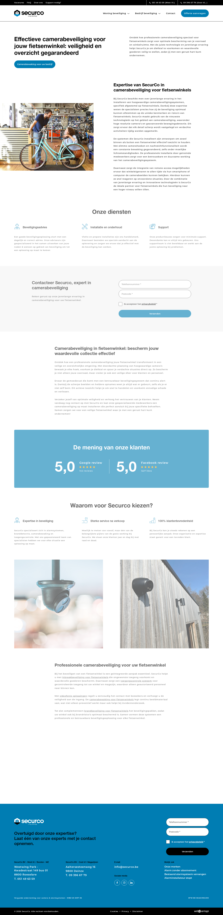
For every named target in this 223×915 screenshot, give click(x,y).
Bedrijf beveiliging (147, 13)
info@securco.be (126, 866)
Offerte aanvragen (195, 13)
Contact (170, 13)
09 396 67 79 (194, 2)
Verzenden (155, 315)
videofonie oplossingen (73, 697)
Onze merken (172, 866)
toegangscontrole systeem (136, 682)
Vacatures (19, 2)
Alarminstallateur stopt (178, 877)
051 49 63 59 (162, 2)
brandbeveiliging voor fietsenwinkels (106, 712)
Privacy (125, 911)
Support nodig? (53, 2)
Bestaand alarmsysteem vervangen (185, 874)
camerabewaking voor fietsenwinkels (111, 701)
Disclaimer (137, 911)
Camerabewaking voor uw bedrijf (34, 64)
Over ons (38, 2)
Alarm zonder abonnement (180, 870)
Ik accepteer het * (140, 305)
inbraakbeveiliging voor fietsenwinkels (85, 679)
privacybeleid (149, 305)
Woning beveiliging (116, 13)
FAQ (29, 2)
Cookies (114, 911)
